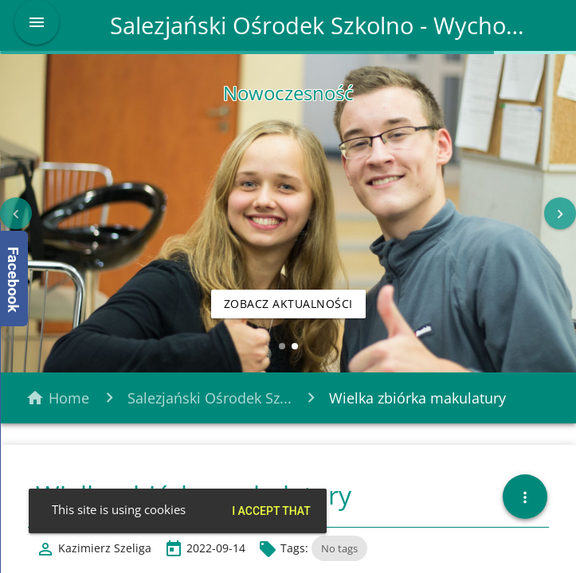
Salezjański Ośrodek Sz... (209, 397)
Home (69, 397)
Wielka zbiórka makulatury (417, 397)
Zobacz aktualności (288, 303)
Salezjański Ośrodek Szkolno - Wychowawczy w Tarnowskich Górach (324, 25)
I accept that (271, 511)
